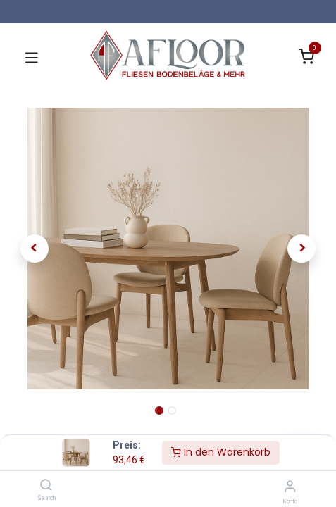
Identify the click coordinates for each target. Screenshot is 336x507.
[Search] (46, 486)
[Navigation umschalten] (32, 57)
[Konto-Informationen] (290, 486)
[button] (34, 248)
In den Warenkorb (220, 452)
